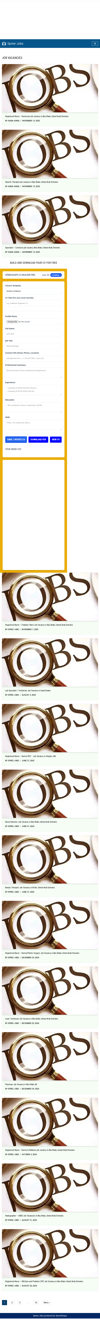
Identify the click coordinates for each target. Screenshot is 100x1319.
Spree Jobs (13, 630)
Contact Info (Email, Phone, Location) (22, 353)
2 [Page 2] (12, 1303)
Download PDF (38, 440)
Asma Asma (13, 121)
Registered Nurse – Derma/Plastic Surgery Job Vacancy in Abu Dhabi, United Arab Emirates (42, 953)
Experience (10, 382)
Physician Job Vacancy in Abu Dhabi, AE (21, 1085)
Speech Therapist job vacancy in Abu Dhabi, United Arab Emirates (32, 182)
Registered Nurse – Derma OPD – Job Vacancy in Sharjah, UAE (31, 756)
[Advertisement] (50, 19)
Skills (7, 417)
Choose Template (13, 285)
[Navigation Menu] (95, 43)
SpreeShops (61, 1316)
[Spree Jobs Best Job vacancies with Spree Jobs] (12, 43)
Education (9, 400)
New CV (56, 440)
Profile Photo (11, 316)
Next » (46, 1303)
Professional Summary (15, 365)
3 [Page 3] (19, 1303)
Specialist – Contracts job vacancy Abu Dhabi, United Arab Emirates (32, 247)
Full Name (9, 328)
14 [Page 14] (36, 1303)
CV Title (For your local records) (19, 298)
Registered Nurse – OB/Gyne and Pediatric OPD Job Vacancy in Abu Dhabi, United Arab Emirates (44, 1282)
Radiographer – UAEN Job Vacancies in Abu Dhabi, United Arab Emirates (34, 1216)
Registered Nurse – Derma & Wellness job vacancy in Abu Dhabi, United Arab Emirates (40, 1150)
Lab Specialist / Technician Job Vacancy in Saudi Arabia (28, 691)
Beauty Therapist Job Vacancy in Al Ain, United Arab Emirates (30, 888)
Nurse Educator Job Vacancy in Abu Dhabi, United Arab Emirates (31, 822)
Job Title (9, 341)
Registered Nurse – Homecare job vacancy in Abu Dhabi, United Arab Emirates (37, 116)
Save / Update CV (16, 440)
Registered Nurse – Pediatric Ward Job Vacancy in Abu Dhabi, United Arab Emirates (39, 625)
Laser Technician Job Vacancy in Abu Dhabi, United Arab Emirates (32, 1019)
